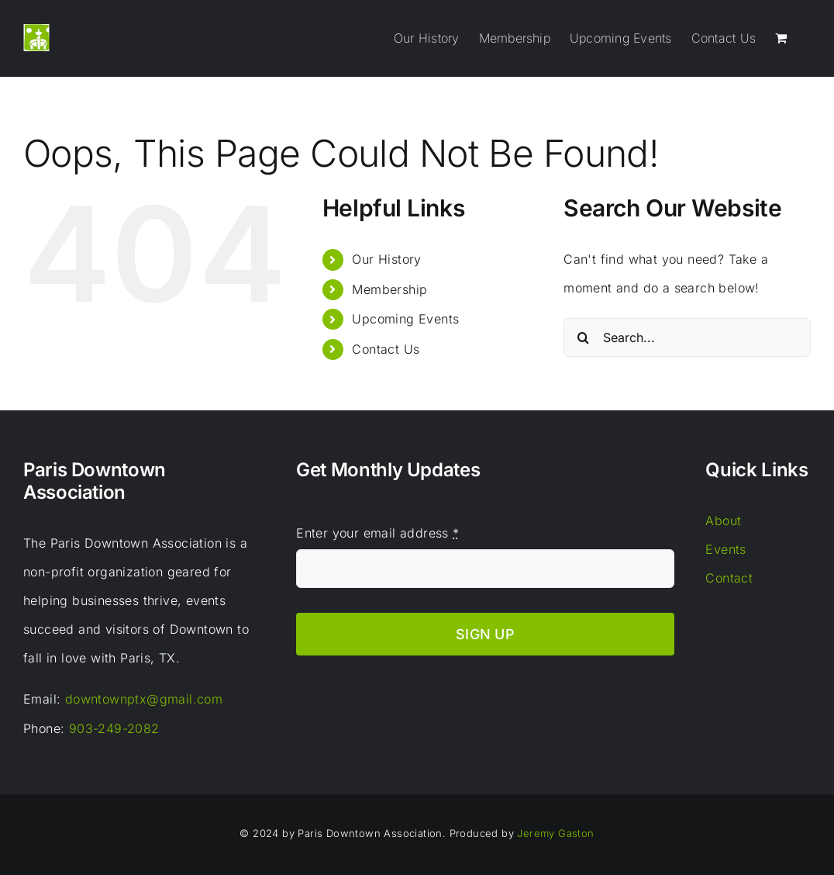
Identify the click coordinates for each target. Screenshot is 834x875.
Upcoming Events (405, 319)
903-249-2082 (114, 728)
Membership (389, 289)
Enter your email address (377, 533)
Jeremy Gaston (555, 833)
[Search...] (687, 337)
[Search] (582, 337)
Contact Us (385, 349)
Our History (386, 259)
